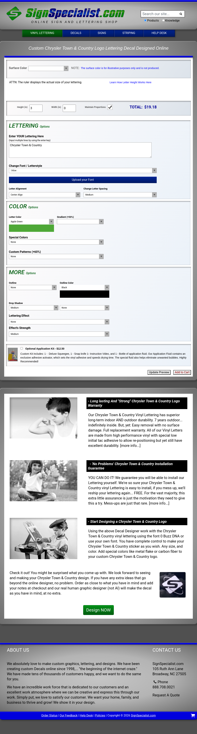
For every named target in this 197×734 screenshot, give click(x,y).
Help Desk (159, 33)
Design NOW (98, 610)
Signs (102, 33)
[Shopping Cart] (193, 716)
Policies (100, 715)
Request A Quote (166, 695)
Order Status (49, 715)
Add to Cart (182, 372)
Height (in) (22, 107)
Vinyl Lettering (42, 33)
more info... (130, 445)
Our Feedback (69, 715)
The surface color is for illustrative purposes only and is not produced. (120, 68)
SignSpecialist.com (143, 715)
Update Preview (159, 372)
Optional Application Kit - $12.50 (44, 348)
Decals (76, 33)
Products (153, 20)
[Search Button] (181, 14)
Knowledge (172, 20)
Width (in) (56, 107)
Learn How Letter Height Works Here (130, 82)
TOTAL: (136, 107)
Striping (128, 33)
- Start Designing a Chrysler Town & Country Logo (127, 521)
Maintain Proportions (95, 107)
